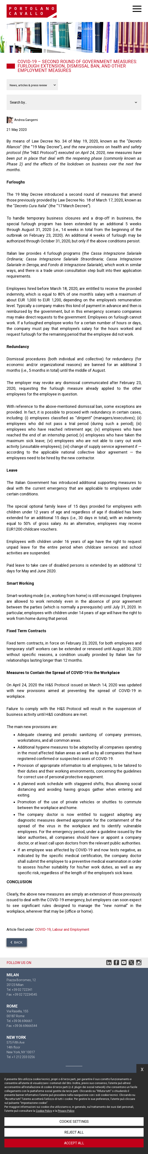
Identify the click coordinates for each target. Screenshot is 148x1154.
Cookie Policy (44, 1110)
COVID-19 (43, 929)
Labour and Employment (70, 929)
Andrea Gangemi (26, 119)
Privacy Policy (66, 1110)
